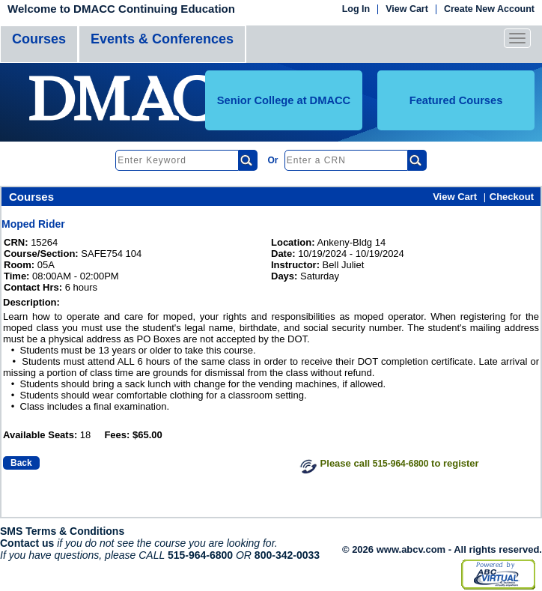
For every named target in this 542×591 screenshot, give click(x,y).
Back (21, 463)
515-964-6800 (401, 463)
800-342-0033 (287, 555)
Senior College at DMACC (283, 100)
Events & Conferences (162, 38)
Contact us (27, 543)
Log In (356, 9)
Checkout (512, 196)
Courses (39, 38)
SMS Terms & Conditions (62, 531)
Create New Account (489, 9)
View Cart (407, 9)
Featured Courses (456, 100)
